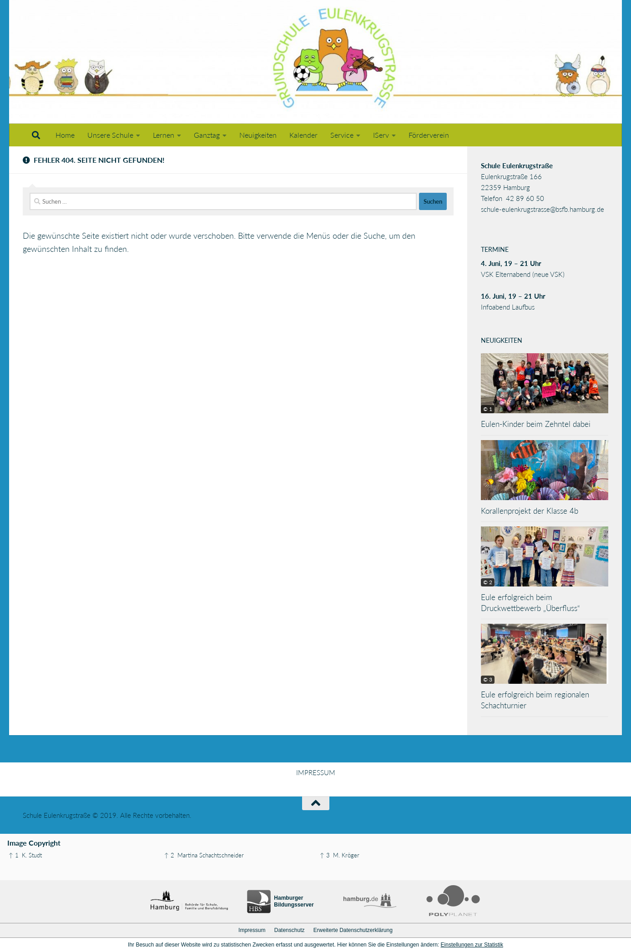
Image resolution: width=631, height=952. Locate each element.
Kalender (303, 134)
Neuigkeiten (258, 134)
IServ (381, 134)
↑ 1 (14, 855)
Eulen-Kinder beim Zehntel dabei (536, 424)
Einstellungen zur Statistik (472, 945)
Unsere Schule (110, 134)
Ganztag (207, 134)
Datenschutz (289, 930)
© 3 (487, 679)
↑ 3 (325, 855)
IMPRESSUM (315, 772)
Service (341, 134)
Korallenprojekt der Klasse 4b (529, 511)
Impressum (251, 930)
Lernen (163, 134)
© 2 (487, 582)
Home (65, 134)
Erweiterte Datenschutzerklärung (353, 930)
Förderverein (429, 134)
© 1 (487, 409)
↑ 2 (169, 855)
